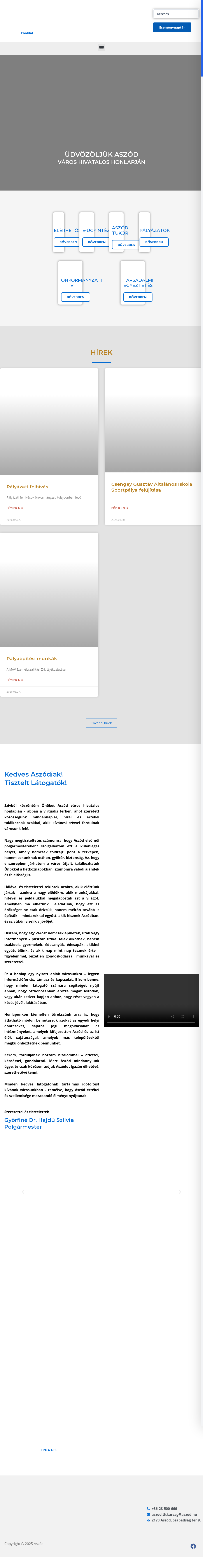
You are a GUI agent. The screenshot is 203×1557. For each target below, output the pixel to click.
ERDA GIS (48, 1450)
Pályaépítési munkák (32, 658)
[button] (101, 47)
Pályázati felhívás (27, 486)
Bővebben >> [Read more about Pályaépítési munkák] (15, 680)
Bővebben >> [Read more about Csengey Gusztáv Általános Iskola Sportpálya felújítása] (120, 508)
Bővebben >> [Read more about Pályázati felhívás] (15, 508)
